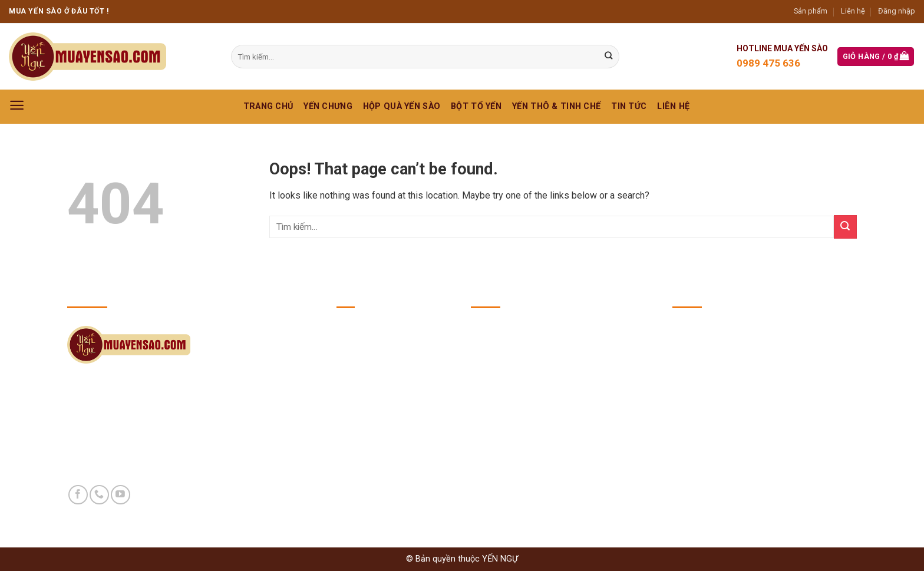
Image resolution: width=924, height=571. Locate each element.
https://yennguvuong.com (757, 403)
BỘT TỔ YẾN (476, 106)
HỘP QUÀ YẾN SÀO (401, 106)
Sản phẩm (810, 10)
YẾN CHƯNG (327, 106)
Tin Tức (628, 106)
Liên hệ (853, 10)
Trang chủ (268, 106)
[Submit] (845, 226)
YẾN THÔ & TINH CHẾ (556, 106)
